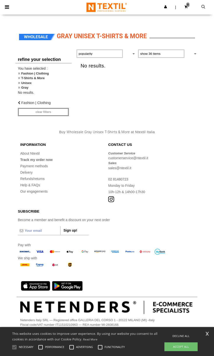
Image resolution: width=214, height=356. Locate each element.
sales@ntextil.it (119, 168)
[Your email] (39, 230)
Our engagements (34, 191)
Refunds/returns (32, 179)
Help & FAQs (30, 185)
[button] (165, 7)
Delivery (26, 172)
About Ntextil (30, 153)
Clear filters (43, 112)
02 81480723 (118, 179)
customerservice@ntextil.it (128, 158)
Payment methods (34, 166)
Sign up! (70, 230)
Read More (90, 339)
